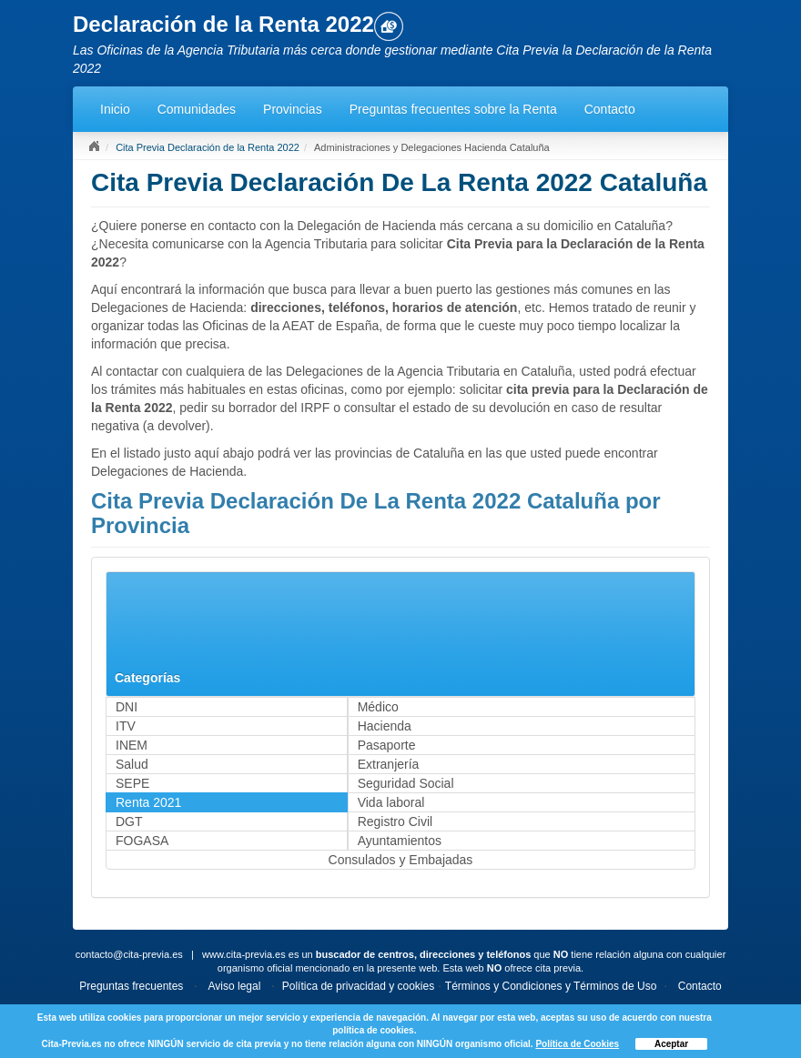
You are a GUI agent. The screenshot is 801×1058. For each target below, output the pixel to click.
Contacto (609, 109)
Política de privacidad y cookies (358, 986)
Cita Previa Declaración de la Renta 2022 (207, 147)
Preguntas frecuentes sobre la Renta (453, 109)
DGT (129, 821)
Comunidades (196, 109)
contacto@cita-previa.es (129, 954)
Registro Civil (395, 821)
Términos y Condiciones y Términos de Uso (551, 986)
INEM (131, 745)
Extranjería (389, 764)
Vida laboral (391, 802)
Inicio (115, 109)
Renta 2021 (148, 802)
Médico (378, 707)
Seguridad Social (406, 783)
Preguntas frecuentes (131, 986)
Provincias (292, 109)
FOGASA (142, 840)
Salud (132, 764)
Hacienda (384, 726)
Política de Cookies (577, 1044)
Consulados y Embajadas (401, 859)
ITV (126, 726)
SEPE (132, 783)
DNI (126, 707)
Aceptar (671, 1044)
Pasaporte (387, 745)
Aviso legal (234, 986)
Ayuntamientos (399, 840)
